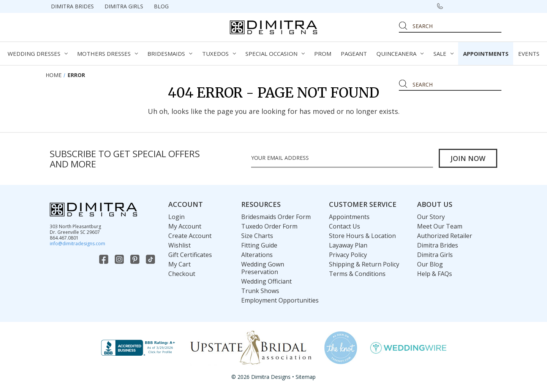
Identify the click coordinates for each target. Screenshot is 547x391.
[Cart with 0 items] (492, 6)
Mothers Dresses (107, 53)
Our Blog (430, 264)
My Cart (179, 264)
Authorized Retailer (444, 236)
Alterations (257, 255)
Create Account (190, 236)
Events (528, 53)
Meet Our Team (439, 226)
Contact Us (344, 226)
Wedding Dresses (38, 53)
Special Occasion (275, 53)
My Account (184, 226)
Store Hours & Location (362, 236)
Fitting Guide (259, 245)
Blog (161, 6)
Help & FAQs (434, 274)
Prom (322, 53)
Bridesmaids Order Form (276, 217)
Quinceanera (400, 53)
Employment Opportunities (280, 300)
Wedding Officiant (266, 281)
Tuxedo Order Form (269, 226)
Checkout (181, 274)
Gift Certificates (190, 255)
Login (176, 217)
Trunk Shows (260, 291)
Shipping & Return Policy (364, 264)
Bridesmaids (169, 53)
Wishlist (179, 245)
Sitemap (306, 376)
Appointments (486, 53)
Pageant (354, 53)
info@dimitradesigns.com (77, 243)
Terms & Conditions (357, 274)
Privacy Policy (348, 255)
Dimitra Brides (72, 6)
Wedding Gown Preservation (262, 268)
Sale (443, 53)
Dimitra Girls (123, 6)
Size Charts (257, 236)
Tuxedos (219, 53)
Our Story (431, 217)
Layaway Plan (348, 245)
